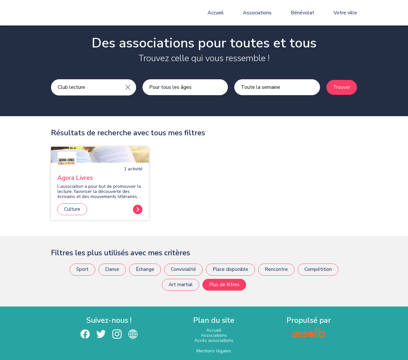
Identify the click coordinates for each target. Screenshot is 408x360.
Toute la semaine (260, 87)
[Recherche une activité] (85, 87)
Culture (72, 209)
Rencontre (276, 269)
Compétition (318, 269)
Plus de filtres (224, 284)
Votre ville (345, 12)
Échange (145, 269)
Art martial (181, 284)
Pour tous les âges (170, 87)
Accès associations (213, 340)
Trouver (341, 87)
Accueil (216, 12)
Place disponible (230, 269)
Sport (82, 269)
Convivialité (183, 269)
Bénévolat (302, 12)
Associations (257, 12)
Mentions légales (213, 351)
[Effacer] (128, 87)
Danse (112, 269)
